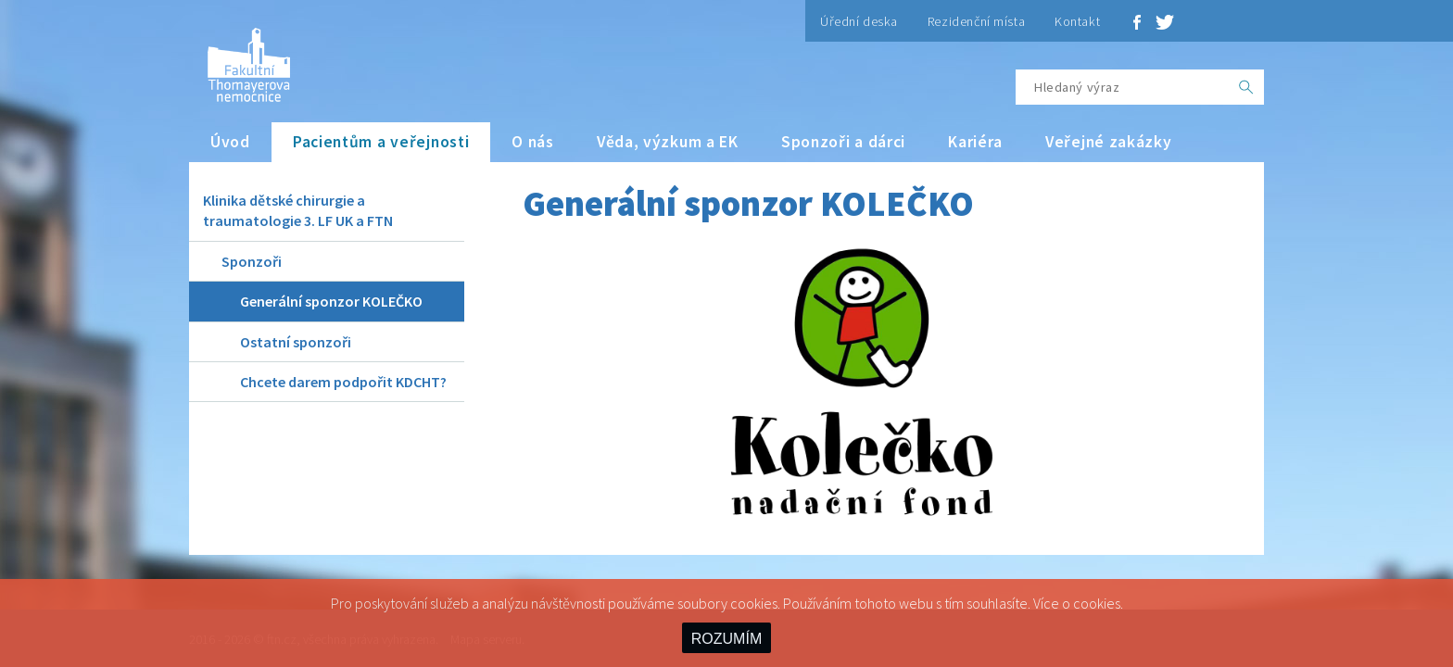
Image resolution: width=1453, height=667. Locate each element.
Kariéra (975, 142)
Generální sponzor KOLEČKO (331, 301)
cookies (1096, 603)
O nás (533, 142)
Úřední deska (859, 21)
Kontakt (1077, 21)
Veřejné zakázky (1108, 142)
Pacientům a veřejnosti (381, 142)
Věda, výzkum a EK (668, 142)
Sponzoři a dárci (843, 142)
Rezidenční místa (976, 21)
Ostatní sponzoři (295, 342)
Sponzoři (251, 261)
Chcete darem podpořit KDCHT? (343, 381)
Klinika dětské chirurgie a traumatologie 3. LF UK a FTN (298, 210)
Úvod (230, 142)
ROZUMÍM (726, 639)
